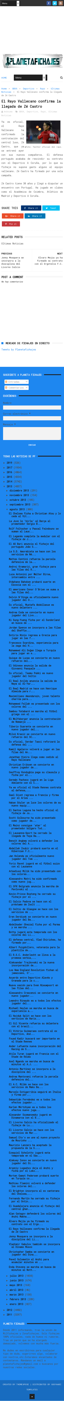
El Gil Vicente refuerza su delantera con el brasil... (33, 1025)
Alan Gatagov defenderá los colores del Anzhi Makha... (35, 1215)
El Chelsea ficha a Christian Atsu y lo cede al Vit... (35, 515)
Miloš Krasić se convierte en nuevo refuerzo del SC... (32, 736)
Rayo (42, 88)
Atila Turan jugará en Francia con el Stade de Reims (34, 1055)
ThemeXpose (22, 1384)
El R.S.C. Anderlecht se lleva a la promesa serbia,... (32, 956)
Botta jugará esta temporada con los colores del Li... (33, 934)
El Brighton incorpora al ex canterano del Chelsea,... (34, 1192)
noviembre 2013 (20, 495)
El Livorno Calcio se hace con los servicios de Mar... (31, 1131)
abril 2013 (17, 1290)
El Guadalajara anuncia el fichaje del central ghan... (34, 1208)
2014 (10, 482)
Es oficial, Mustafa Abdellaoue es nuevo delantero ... (31, 606)
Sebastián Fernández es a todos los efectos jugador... (32, 1101)
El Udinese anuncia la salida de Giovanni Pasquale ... (30, 667)
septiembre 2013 (21, 504)
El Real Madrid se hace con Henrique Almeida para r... (33, 690)
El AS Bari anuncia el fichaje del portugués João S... (31, 545)
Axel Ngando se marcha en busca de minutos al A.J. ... (31, 1063)
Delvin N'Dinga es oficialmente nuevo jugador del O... (33, 599)
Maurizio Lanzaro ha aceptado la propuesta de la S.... (30, 1147)
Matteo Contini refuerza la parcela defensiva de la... (32, 561)
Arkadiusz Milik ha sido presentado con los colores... (35, 873)
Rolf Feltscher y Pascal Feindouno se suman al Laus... (34, 530)
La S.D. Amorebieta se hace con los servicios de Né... (32, 553)
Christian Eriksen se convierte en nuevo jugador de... (31, 766)
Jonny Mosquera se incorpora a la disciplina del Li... (31, 1238)
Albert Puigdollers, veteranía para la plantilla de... (34, 949)
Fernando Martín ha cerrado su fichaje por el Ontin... (34, 1200)
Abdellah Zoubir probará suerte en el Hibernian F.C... (33, 850)
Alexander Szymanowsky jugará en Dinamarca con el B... (30, 1116)
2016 (10, 472)
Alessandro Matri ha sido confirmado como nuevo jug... (33, 880)
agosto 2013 (18, 509)
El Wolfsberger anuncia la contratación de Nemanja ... (35, 720)
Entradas (12, 382)
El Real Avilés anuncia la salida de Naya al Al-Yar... (33, 682)
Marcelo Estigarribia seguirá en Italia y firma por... (35, 1093)
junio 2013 (17, 1280)
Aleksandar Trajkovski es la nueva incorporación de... (31, 964)
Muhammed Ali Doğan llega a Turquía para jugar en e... (32, 652)
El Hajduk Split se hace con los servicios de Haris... (30, 1017)
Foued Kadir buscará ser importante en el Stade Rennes (34, 1040)
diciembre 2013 (20, 490)
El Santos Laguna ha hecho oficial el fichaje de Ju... (33, 812)
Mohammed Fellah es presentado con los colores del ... (34, 705)
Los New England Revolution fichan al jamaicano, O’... (33, 972)
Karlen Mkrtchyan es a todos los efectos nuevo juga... (30, 1109)
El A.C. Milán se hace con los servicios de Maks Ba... (28, 1086)
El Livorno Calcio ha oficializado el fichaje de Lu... (33, 1124)
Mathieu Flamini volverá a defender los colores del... (32, 1185)
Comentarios (14, 388)
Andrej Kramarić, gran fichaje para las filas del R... (32, 568)
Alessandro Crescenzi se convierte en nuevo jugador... (33, 995)
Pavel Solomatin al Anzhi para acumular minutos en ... (29, 1261)
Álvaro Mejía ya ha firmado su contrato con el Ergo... (29, 1223)
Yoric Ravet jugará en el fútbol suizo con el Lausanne (34, 865)
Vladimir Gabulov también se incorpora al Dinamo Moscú (34, 1246)
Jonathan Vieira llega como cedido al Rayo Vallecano (33, 759)
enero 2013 (17, 1304)
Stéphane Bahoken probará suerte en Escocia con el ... (32, 584)
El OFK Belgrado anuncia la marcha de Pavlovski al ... (34, 888)
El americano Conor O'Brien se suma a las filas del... (34, 591)
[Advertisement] (32, 31)
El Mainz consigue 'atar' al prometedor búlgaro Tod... (27, 827)
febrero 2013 (18, 1299)
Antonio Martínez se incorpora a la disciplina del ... (32, 1071)
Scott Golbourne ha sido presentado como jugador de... (32, 820)
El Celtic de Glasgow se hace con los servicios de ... (33, 911)
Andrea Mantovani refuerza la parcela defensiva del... (33, 1078)
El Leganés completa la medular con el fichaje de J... (34, 538)
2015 (10, 477)
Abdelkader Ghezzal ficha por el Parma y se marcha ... (34, 926)
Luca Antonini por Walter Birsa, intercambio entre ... (30, 576)
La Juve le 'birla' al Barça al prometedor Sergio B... (29, 523)
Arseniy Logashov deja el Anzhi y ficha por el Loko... (31, 1170)
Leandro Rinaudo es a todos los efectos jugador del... (35, 1002)
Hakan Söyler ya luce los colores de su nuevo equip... (35, 804)
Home (4, 77)
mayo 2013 (16, 1285)
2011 (10, 1315)
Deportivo (28, 88)
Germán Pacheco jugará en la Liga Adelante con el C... (31, 781)
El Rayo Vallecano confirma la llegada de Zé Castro (34, 1231)
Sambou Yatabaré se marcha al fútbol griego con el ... (33, 713)
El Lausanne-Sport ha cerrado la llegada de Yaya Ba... (30, 835)
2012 (10, 1310)
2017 (10, 467)
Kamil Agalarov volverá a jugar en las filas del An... (34, 751)
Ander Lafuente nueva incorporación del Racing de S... (35, 1048)
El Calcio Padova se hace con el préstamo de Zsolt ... (30, 903)
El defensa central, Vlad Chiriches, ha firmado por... (35, 941)
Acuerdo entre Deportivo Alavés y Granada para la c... (31, 979)
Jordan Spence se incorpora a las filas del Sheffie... (35, 629)
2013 (10, 486)
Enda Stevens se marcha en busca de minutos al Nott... (32, 1268)
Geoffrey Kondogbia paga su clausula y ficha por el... (34, 774)
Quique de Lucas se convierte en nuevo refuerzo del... (34, 660)
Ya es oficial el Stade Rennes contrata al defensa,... (35, 789)
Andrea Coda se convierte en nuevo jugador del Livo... (31, 614)
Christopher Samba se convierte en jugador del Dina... (31, 1253)
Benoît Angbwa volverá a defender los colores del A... (33, 842)
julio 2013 (17, 1276)
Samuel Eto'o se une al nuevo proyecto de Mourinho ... (34, 1139)
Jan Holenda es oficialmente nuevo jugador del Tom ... (31, 857)
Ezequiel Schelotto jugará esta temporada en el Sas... (29, 1154)
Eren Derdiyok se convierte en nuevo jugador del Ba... (33, 918)
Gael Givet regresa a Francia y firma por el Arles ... (34, 797)
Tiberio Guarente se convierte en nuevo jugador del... (31, 728)
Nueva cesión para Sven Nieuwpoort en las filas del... (33, 987)
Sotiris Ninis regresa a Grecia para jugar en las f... (33, 637)
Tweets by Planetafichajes (18, 349)
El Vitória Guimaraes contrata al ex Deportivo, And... (33, 1033)
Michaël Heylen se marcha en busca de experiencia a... (33, 1010)
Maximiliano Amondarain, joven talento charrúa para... (34, 698)
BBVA (14, 88)
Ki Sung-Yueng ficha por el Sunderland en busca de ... (34, 622)
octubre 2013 (18, 500)
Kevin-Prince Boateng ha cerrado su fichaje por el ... (32, 895)
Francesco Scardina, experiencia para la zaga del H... (33, 644)
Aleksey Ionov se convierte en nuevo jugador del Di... (33, 1162)
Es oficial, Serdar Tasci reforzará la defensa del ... (34, 743)
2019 (10, 463)
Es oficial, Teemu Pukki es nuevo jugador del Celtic (31, 675)
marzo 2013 (17, 1294)
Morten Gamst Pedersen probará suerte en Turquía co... (34, 1177)
